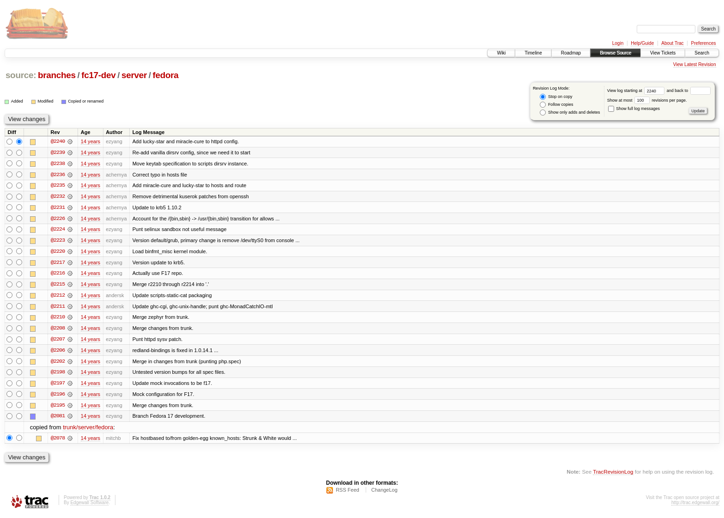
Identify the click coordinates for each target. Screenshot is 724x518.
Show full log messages (634, 108)
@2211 (58, 307)
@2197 (58, 385)
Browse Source (615, 52)
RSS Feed (347, 493)
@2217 (58, 263)
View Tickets (663, 52)
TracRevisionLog (613, 474)
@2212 (58, 296)
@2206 (58, 352)
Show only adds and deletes (570, 113)
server (134, 75)
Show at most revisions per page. (647, 100)
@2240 (58, 141)
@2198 (58, 374)
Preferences (703, 43)
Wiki (501, 52)
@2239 (58, 152)
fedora (166, 75)
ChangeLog (384, 493)
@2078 (58, 441)
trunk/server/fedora (88, 430)
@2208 (58, 330)
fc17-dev (98, 75)
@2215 (58, 285)
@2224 (58, 230)
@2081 (58, 418)
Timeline (533, 52)
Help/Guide (642, 43)
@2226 (58, 219)
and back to (689, 90)
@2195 (58, 407)
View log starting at (637, 90)
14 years (90, 141)
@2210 (58, 319)
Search (701, 52)
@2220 (58, 252)
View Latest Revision (694, 64)
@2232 (58, 197)
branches (57, 75)
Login (617, 43)
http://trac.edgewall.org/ (695, 505)
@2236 (58, 174)
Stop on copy (556, 97)
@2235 (58, 185)
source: (21, 75)
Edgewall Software (89, 505)
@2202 (58, 363)
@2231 (58, 208)
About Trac (672, 43)
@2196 (58, 396)
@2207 (58, 341)
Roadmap (571, 52)
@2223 (58, 241)
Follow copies (556, 105)
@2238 (58, 163)
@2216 (58, 274)
